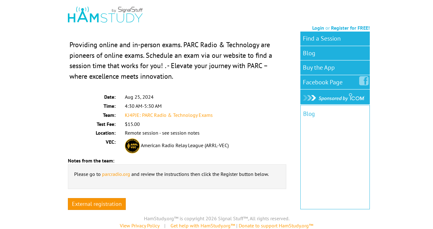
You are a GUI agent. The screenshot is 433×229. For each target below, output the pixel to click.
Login (318, 28)
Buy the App (319, 67)
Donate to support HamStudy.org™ (276, 225)
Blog (309, 53)
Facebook (324, 81)
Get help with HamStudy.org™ (203, 225)
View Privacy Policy (139, 225)
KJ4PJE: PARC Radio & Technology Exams (169, 115)
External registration (97, 203)
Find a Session (322, 38)
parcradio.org (116, 174)
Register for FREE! (350, 28)
